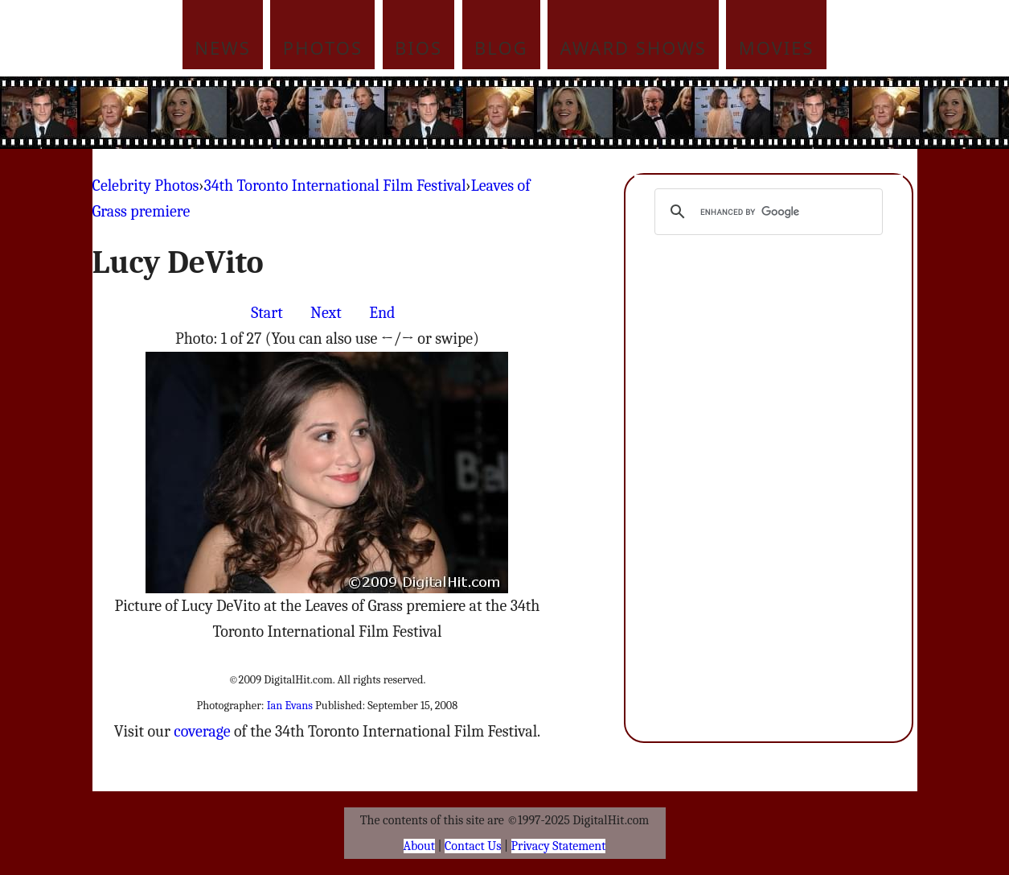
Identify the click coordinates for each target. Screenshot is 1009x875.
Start (266, 312)
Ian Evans (290, 705)
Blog (501, 47)
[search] (766, 211)
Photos (323, 47)
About (419, 846)
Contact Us (473, 846)
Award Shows (633, 47)
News (223, 47)
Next (326, 312)
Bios (418, 47)
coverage (202, 731)
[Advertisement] (613, 112)
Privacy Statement (558, 846)
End (382, 312)
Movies (776, 47)
